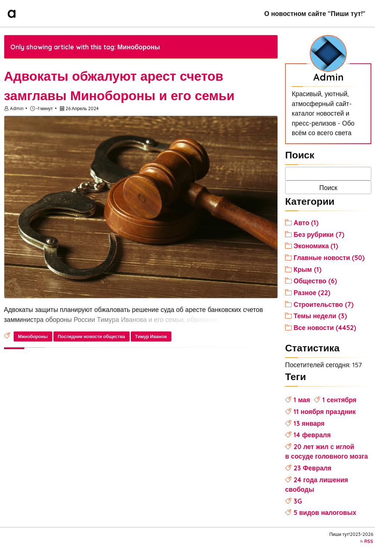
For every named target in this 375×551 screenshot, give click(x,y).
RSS (368, 541)
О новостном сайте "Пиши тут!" (314, 13)
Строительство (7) (324, 304)
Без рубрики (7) (319, 234)
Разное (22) (312, 292)
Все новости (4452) (325, 327)
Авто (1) (306, 222)
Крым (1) (308, 269)
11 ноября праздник (325, 411)
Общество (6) (315, 281)
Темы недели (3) (320, 316)
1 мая (302, 400)
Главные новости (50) (329, 257)
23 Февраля (313, 468)
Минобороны (33, 336)
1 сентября (339, 400)
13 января (309, 423)
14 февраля (312, 435)
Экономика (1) (316, 246)
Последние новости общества (91, 336)
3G (298, 501)
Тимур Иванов (151, 336)
